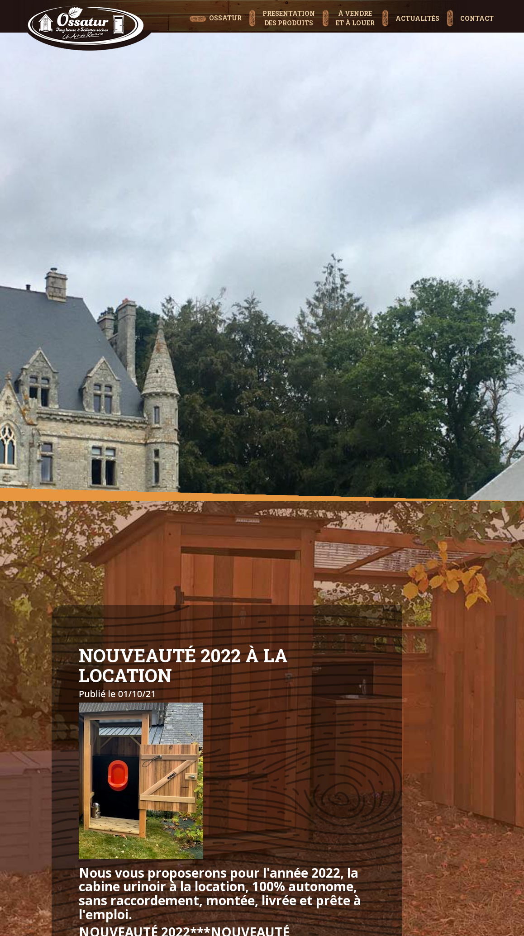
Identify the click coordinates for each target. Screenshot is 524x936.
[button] (282, 8)
